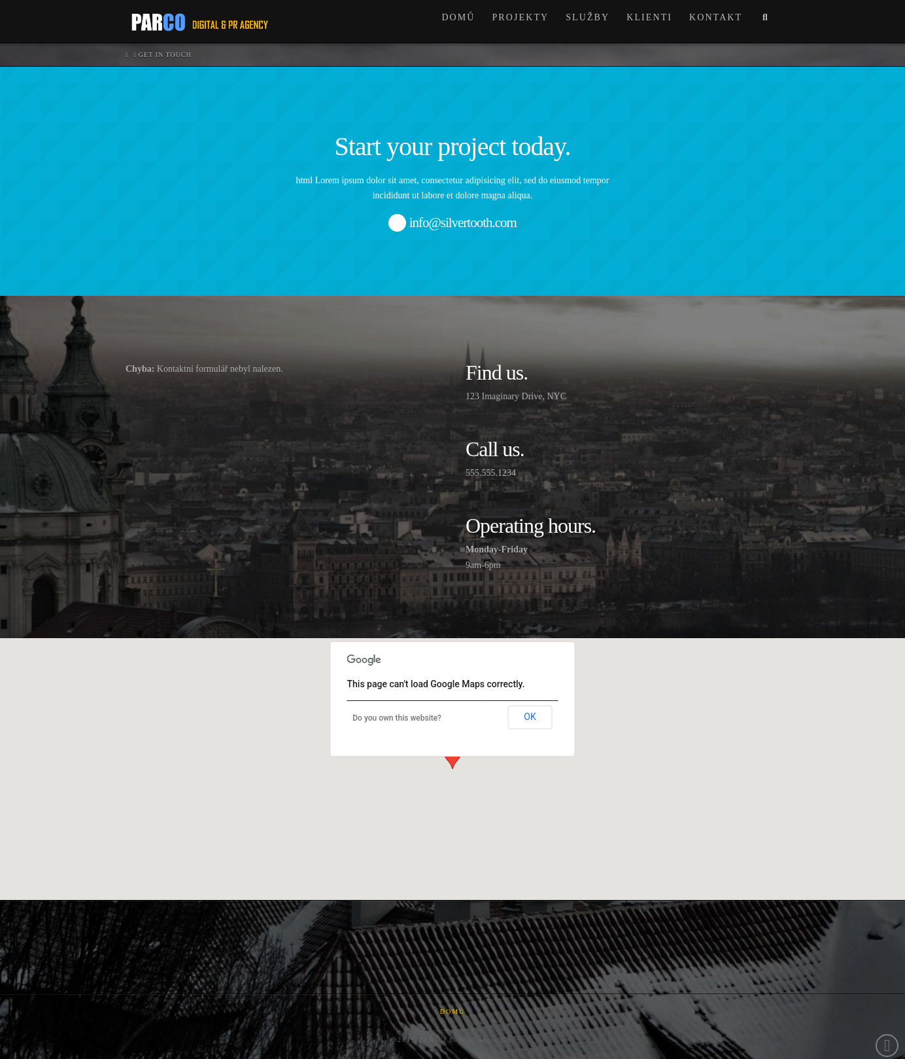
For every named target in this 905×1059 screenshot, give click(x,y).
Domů (453, 1011)
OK (530, 716)
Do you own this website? (396, 718)
